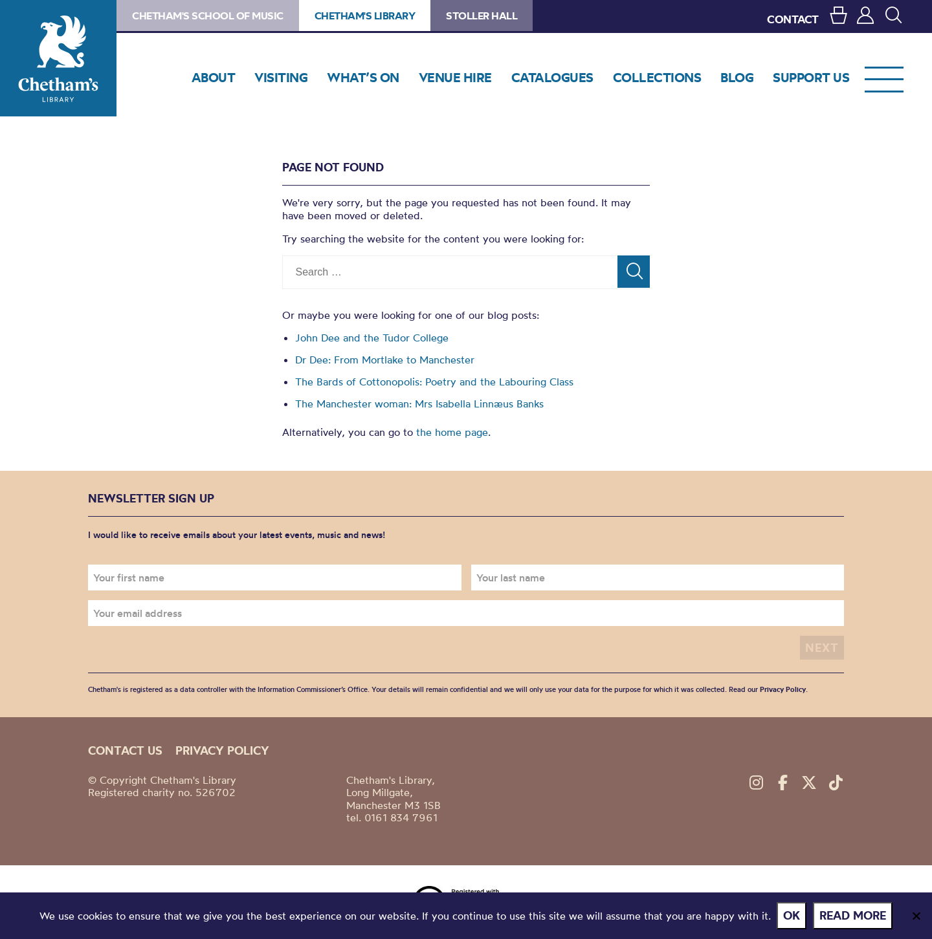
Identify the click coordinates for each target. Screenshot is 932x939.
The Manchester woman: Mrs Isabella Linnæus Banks (419, 403)
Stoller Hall (481, 15)
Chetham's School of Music (207, 15)
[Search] (633, 271)
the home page (452, 432)
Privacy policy (222, 750)
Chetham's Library (58, 58)
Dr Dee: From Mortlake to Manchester (384, 359)
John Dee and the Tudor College (372, 337)
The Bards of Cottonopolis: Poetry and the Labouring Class (434, 381)
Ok (792, 915)
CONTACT (793, 19)
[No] (915, 915)
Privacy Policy (783, 689)
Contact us (125, 750)
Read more (853, 915)
